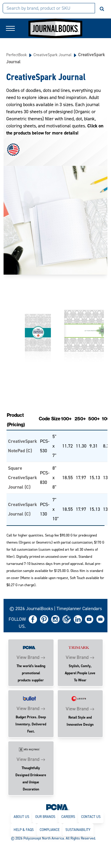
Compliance (49, 829)
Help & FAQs (24, 829)
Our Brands (45, 816)
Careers (68, 816)
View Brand (28, 657)
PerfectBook (16, 54)
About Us (21, 816)
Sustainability (78, 829)
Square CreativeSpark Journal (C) (22, 477)
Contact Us (91, 816)
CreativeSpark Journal (52, 54)
